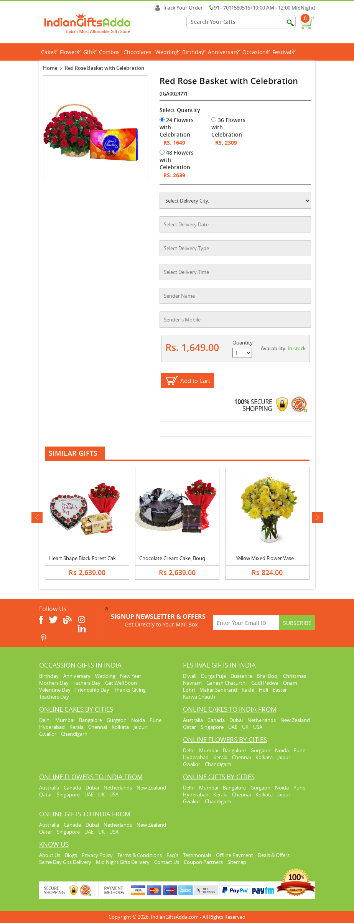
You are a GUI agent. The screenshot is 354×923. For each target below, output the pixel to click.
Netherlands (261, 720)
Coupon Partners (203, 862)
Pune (155, 720)
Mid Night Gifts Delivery (123, 862)
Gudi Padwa (264, 682)
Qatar (189, 727)
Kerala (76, 727)
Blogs (71, 855)
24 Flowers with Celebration (177, 127)
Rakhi (248, 689)
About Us (49, 855)
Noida (138, 720)
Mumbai (64, 720)
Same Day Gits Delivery (65, 862)
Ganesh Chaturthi (226, 682)
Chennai (97, 727)
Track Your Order (179, 7)
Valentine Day (55, 689)
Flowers (70, 52)
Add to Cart (195, 380)
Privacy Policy (97, 855)
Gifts (90, 52)
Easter (280, 689)
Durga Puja (213, 675)
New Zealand (295, 720)
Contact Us (166, 862)
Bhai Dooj (267, 675)
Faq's (172, 855)
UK (245, 727)
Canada (216, 720)
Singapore (212, 727)
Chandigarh (74, 733)
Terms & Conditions (139, 855)
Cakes (49, 52)
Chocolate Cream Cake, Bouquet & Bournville (190, 558)
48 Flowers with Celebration (177, 160)
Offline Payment (234, 855)
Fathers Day (86, 682)
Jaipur (140, 727)
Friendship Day (92, 689)
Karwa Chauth (199, 696)
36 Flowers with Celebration (228, 127)
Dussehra (241, 675)
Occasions (256, 52)
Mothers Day (54, 682)
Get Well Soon (121, 682)
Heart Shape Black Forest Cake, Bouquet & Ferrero (106, 558)
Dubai (236, 720)
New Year (130, 675)
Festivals (284, 52)
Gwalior (47, 733)
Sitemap (236, 862)
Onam (290, 682)
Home (50, 67)
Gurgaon (117, 720)
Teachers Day (54, 696)
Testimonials (197, 855)
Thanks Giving (130, 689)
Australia (193, 720)
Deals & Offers (274, 855)
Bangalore (90, 720)
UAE (232, 727)
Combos (109, 52)
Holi (263, 689)
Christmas (294, 675)
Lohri (189, 689)
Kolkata (120, 727)
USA (257, 727)
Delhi (45, 720)
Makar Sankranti (218, 689)
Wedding (167, 52)
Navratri (192, 682)
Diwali (189, 675)
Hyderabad (52, 727)
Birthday (194, 52)
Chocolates (137, 52)
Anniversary (224, 52)
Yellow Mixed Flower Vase (265, 558)
